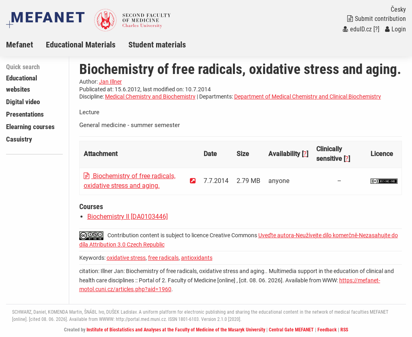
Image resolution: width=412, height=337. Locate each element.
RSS (344, 330)
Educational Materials (80, 44)
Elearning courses (30, 127)
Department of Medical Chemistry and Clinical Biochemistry (307, 96)
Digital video (23, 102)
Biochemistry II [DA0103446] (127, 216)
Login (395, 29)
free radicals (163, 258)
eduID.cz (357, 29)
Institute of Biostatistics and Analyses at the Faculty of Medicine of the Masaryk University (176, 330)
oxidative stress (126, 258)
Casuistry (19, 139)
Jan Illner (110, 81)
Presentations (25, 114)
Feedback (327, 330)
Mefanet (19, 44)
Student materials (157, 44)
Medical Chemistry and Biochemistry (150, 96)
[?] (376, 29)
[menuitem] (26, 44)
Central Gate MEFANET (291, 330)
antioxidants (196, 258)
